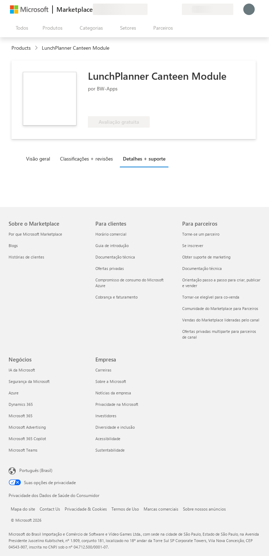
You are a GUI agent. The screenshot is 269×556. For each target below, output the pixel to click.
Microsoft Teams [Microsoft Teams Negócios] (23, 450)
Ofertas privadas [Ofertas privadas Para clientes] (109, 268)
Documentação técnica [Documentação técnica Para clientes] (115, 257)
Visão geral (38, 158)
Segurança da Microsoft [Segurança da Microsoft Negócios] (29, 381)
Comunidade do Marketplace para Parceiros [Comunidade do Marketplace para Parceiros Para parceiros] (220, 308)
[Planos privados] (176, 9)
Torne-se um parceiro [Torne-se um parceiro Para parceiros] (200, 234)
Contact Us (50, 509)
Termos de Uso (125, 509)
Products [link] (21, 47)
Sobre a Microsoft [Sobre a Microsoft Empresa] (110, 381)
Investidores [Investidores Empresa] (105, 415)
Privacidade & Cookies (86, 509)
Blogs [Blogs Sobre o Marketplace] (13, 245)
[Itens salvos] (167, 9)
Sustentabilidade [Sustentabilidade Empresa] (110, 450)
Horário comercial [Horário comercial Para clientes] (110, 234)
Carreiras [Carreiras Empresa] (103, 370)
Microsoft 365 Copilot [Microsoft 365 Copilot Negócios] (27, 438)
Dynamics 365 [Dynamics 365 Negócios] (21, 404)
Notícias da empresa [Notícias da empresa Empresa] (113, 392)
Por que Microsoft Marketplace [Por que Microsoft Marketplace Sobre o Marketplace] (35, 234)
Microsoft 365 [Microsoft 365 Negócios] (21, 415)
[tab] (40, 158)
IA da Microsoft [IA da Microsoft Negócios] (22, 370)
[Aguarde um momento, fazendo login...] (249, 9)
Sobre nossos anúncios (204, 509)
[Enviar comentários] (150, 9)
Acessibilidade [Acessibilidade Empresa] (107, 438)
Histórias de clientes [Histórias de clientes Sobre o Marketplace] (26, 257)
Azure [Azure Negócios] (14, 392)
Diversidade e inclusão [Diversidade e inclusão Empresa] (115, 427)
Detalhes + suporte (144, 158)
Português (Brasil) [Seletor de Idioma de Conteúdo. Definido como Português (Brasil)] (36, 470)
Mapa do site (23, 509)
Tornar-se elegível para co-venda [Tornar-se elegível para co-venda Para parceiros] (210, 297)
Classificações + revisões (86, 158)
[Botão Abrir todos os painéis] (20, 28)
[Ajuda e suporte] (159, 9)
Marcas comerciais (161, 509)
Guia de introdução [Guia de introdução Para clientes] (112, 245)
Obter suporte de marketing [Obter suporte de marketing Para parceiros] (206, 257)
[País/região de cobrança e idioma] (207, 9)
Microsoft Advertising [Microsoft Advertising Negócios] (27, 427)
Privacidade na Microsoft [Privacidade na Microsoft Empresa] (116, 404)
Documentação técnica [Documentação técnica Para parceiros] (202, 268)
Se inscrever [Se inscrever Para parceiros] (192, 245)
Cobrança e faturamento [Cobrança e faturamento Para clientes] (116, 297)
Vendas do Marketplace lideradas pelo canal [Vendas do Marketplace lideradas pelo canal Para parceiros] (220, 320)
